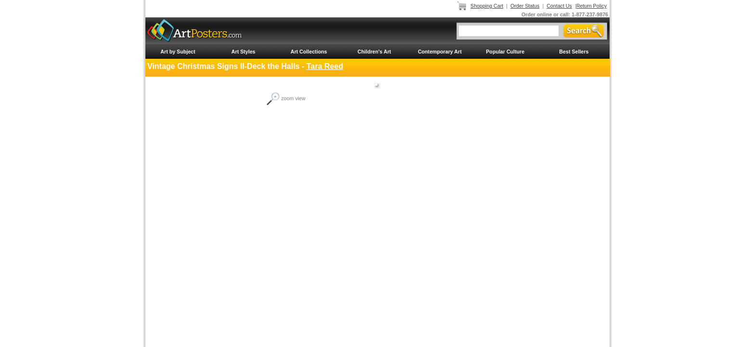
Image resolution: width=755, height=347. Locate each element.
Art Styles (244, 51)
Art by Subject (177, 51)
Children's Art (374, 51)
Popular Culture (505, 51)
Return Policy (591, 6)
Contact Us (559, 6)
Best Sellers (573, 51)
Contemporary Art (440, 51)
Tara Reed (324, 66)
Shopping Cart (486, 6)
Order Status (524, 6)
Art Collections (308, 51)
